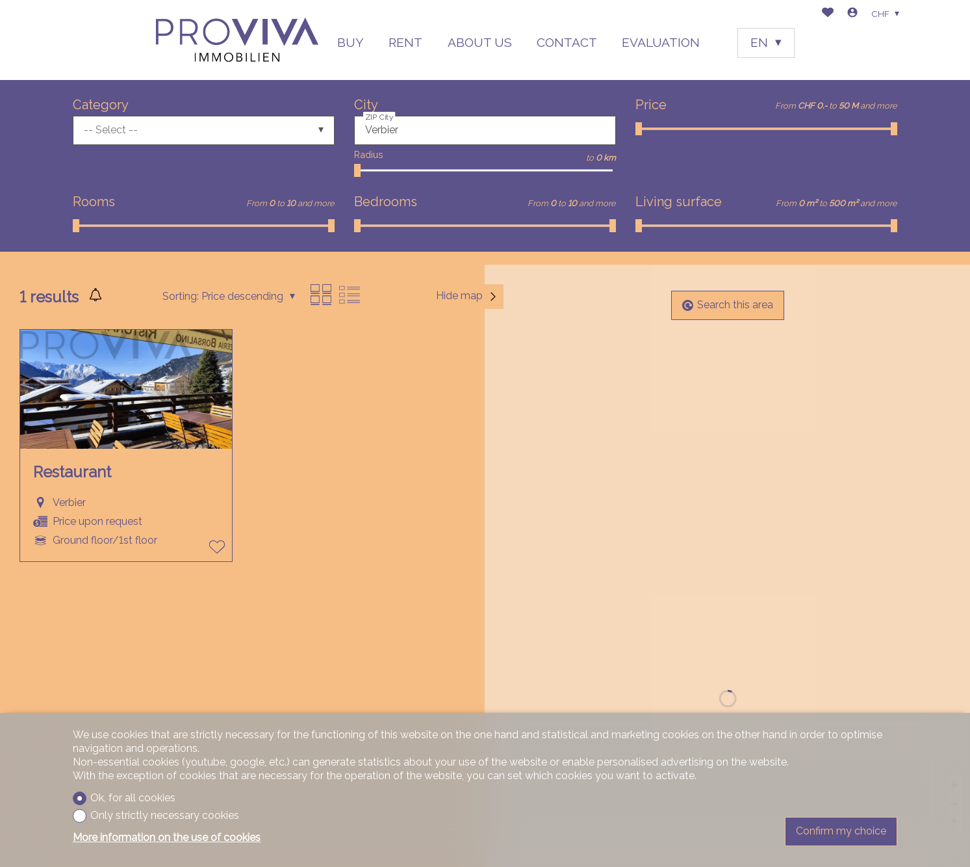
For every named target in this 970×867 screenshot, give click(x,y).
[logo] (237, 40)
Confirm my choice (841, 831)
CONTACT (567, 42)
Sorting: (180, 296)
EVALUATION (661, 42)
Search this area (727, 305)
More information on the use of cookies (167, 837)
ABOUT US (480, 42)
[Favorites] (828, 14)
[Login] (852, 14)
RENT (405, 42)
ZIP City (379, 116)
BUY (350, 42)
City (366, 105)
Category (101, 105)
